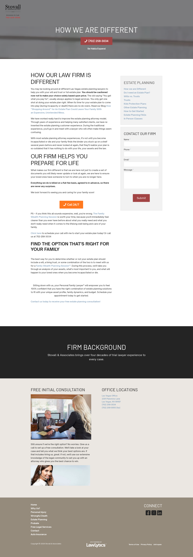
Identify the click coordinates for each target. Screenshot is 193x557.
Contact (35, 530)
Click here (36, 233)
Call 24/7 (73, 204)
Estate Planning (139, 82)
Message (129, 170)
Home (34, 504)
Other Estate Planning (135, 107)
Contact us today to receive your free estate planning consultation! (65, 301)
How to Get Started (134, 111)
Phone (127, 149)
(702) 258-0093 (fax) (111, 407)
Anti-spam (157, 544)
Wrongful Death (39, 515)
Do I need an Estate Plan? (137, 92)
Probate (35, 523)
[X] (154, 513)
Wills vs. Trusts (132, 96)
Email (127, 159)
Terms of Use (134, 544)
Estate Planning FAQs (135, 115)
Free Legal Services (41, 527)
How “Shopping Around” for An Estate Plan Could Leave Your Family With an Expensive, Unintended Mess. (71, 109)
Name (127, 139)
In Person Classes (133, 118)
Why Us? (35, 508)
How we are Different (135, 89)
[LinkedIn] (159, 513)
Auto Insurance (39, 534)
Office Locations (120, 389)
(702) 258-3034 (98, 41)
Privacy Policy (146, 544)
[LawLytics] (96, 544)
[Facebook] (148, 513)
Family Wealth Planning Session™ (53, 265)
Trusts (127, 100)
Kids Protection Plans (135, 103)
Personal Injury (38, 512)
